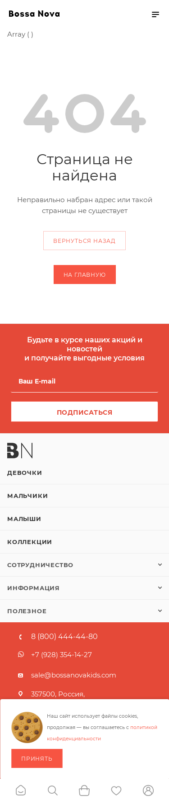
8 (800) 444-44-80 (64, 636)
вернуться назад (84, 240)
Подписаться (85, 412)
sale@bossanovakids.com (73, 675)
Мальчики (27, 495)
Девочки (24, 472)
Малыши (24, 518)
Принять (37, 758)
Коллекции (29, 541)
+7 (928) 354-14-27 (61, 654)
